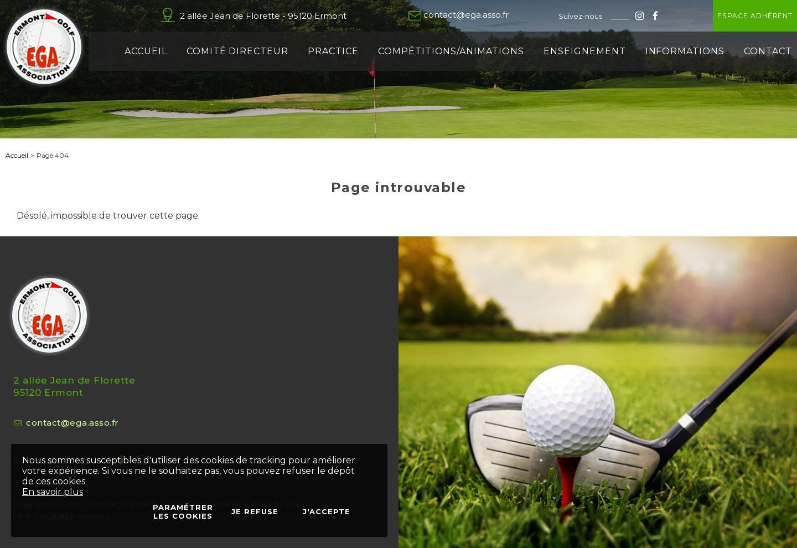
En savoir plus (52, 492)
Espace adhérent (722, 16)
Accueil (17, 155)
